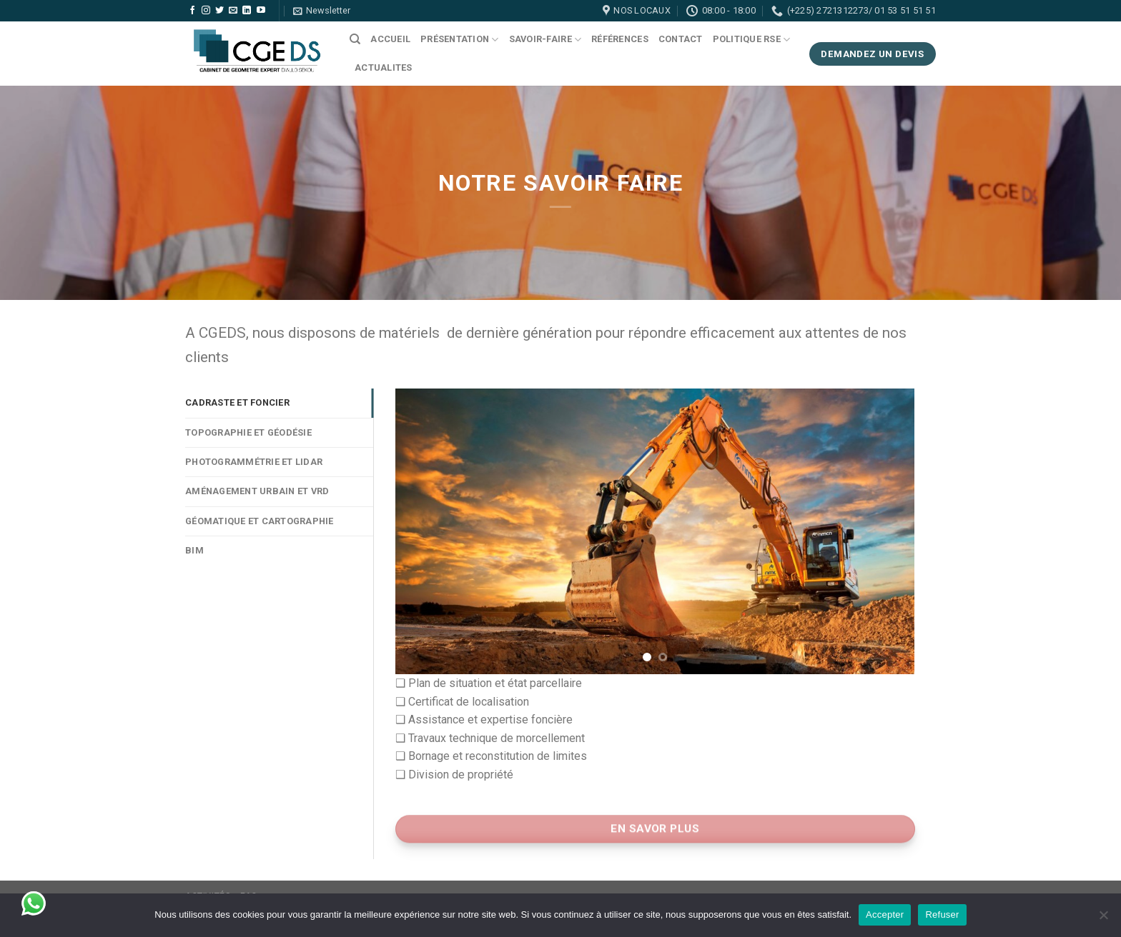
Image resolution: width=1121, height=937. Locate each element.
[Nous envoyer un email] (233, 11)
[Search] (355, 39)
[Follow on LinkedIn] (246, 11)
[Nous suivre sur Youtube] (261, 11)
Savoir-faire (545, 39)
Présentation (459, 39)
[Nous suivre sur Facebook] (192, 11)
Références (619, 39)
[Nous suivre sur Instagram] (206, 11)
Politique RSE (752, 39)
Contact (680, 39)
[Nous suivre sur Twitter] (219, 11)
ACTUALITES (384, 67)
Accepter (885, 914)
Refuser (942, 914)
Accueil (390, 39)
